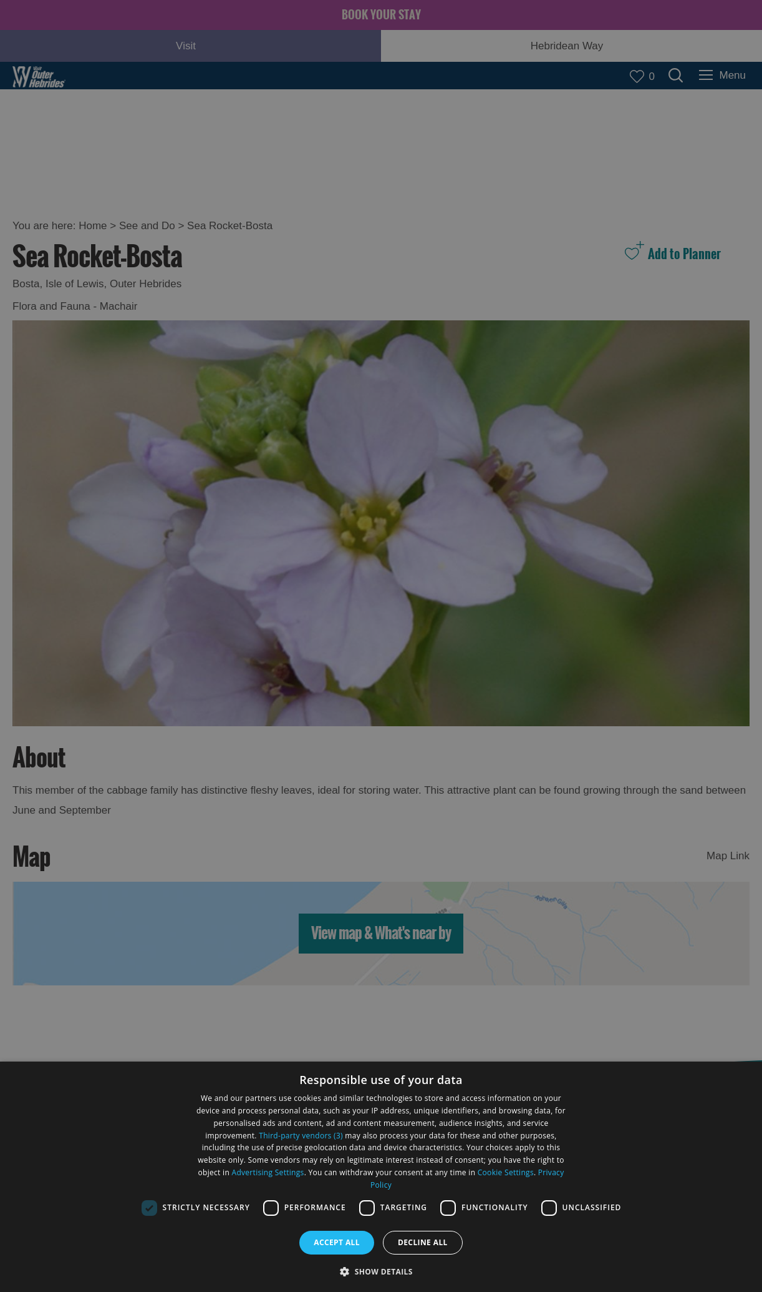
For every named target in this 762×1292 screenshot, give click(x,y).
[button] (381, 1270)
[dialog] (381, 1177)
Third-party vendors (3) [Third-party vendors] (301, 1135)
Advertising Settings (268, 1172)
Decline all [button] (423, 1242)
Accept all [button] (337, 1242)
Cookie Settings (506, 1172)
